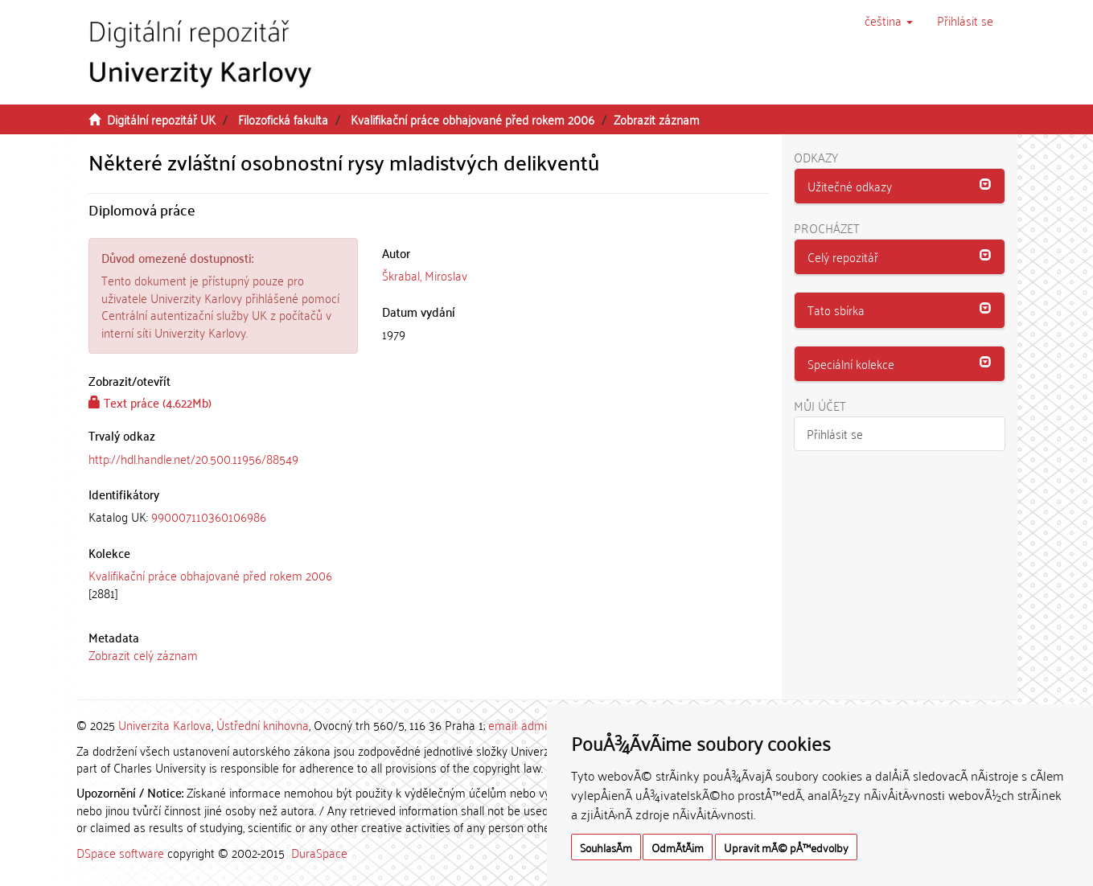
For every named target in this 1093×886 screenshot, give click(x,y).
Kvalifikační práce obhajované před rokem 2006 (472, 119)
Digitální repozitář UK (161, 119)
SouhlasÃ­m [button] (606, 847)
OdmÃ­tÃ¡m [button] (677, 847)
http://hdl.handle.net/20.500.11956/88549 (193, 458)
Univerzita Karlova (165, 724)
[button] (889, 20)
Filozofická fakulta (283, 119)
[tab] (223, 516)
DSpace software (120, 852)
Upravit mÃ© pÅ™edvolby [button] (786, 847)
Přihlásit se (835, 433)
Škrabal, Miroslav (424, 275)
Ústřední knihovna (262, 724)
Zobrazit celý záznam (143, 654)
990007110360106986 (208, 516)
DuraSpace (319, 852)
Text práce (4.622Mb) (150, 402)
